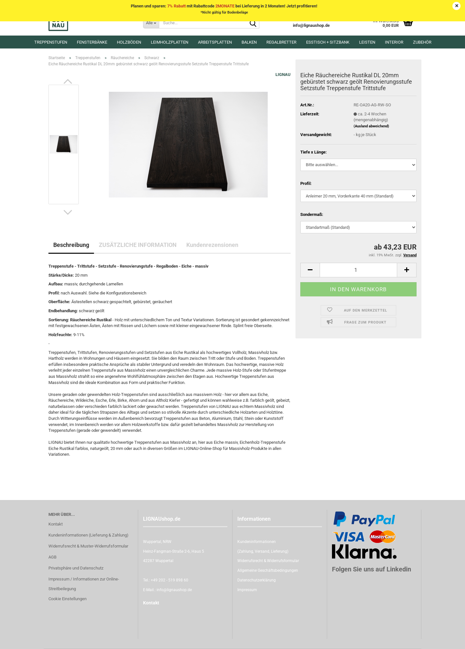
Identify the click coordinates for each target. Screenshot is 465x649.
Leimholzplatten (169, 42)
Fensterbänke (92, 42)
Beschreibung (71, 244)
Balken (249, 42)
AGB (52, 557)
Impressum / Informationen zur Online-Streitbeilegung (83, 584)
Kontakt (55, 524)
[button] (68, 81)
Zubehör (422, 42)
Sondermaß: (311, 214)
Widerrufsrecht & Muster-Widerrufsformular (88, 546)
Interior (394, 42)
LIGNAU (283, 74)
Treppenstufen (50, 42)
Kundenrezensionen (212, 244)
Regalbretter (281, 42)
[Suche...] (151, 22)
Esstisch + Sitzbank (327, 42)
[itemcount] (358, 270)
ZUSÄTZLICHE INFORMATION (138, 244)
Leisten (367, 42)
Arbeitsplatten (215, 42)
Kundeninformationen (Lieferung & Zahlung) (88, 535)
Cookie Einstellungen (67, 598)
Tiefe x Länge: (313, 152)
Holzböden (129, 42)
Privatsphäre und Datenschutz (75, 568)
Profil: (306, 183)
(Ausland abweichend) (371, 126)
